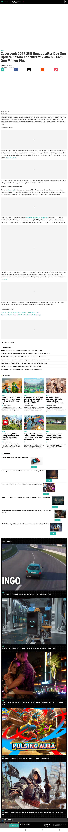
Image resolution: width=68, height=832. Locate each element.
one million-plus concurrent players (37, 217)
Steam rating (12, 190)
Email (2, 69)
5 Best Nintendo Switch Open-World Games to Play (15, 462)
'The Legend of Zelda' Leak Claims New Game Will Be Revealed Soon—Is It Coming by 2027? (25, 353)
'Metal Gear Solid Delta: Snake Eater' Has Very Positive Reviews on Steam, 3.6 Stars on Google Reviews (27, 515)
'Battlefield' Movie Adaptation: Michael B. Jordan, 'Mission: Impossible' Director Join (23, 357)
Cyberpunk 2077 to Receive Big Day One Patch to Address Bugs (21, 315)
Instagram (42, 830)
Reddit (42, 69)
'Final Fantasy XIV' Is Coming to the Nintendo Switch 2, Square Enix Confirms (21, 350)
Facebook (16, 69)
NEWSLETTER (8, 820)
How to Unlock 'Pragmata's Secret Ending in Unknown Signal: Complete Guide (21, 369)
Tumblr (59, 830)
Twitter (29, 69)
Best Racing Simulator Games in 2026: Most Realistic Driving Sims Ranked (21, 366)
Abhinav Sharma (7, 66)
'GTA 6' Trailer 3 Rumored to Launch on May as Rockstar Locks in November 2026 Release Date (33, 703)
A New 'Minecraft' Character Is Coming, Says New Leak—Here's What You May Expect (24, 363)
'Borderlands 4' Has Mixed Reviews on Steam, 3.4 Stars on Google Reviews (22, 489)
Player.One (18, 2)
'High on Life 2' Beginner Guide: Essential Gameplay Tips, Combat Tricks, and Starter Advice (25, 360)
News (2, 50)
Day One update (11, 157)
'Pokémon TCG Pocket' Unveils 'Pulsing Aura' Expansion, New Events (25, 758)
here (5, 279)
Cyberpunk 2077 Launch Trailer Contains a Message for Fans (20, 312)
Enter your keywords (66, 1)
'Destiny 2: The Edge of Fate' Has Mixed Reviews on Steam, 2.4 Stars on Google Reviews (25, 529)
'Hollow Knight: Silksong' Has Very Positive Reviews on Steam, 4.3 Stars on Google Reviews (26, 502)
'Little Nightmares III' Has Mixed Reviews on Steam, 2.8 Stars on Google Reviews (23, 476)
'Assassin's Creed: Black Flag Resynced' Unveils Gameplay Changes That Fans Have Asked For (33, 813)
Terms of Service (25, 824)
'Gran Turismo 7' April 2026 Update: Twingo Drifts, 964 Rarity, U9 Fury (26, 594)
